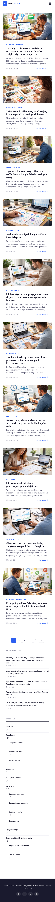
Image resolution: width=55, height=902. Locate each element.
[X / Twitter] (24, 894)
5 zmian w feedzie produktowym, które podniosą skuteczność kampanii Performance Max (26, 365)
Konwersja (10, 769)
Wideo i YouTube (15, 752)
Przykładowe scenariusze (19, 846)
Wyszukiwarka (14, 761)
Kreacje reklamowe (13, 778)
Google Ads (10, 735)
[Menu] (50, 3)
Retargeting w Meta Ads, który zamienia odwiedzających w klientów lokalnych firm (26, 611)
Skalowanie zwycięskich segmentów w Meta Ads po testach (26, 241)
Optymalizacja (12, 830)
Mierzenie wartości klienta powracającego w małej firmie (22, 490)
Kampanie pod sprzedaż (18, 803)
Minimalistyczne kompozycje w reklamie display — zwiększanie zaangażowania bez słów (27, 302)
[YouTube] (36, 894)
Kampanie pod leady (17, 794)
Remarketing (14, 821)
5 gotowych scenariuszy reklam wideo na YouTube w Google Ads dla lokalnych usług (26, 179)
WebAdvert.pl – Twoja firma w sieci (24, 886)
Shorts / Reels (14, 855)
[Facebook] (18, 894)
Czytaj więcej (42, 68)
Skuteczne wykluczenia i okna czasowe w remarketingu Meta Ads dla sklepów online (26, 428)
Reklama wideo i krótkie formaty (19, 838)
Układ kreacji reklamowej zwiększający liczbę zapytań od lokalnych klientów (27, 113)
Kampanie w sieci (16, 743)
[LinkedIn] (30, 894)
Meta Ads (10, 786)
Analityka (9, 727)
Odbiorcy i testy (15, 812)
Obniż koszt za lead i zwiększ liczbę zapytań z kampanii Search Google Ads (26, 550)
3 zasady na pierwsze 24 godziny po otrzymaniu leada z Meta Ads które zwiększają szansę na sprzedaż (24, 51)
